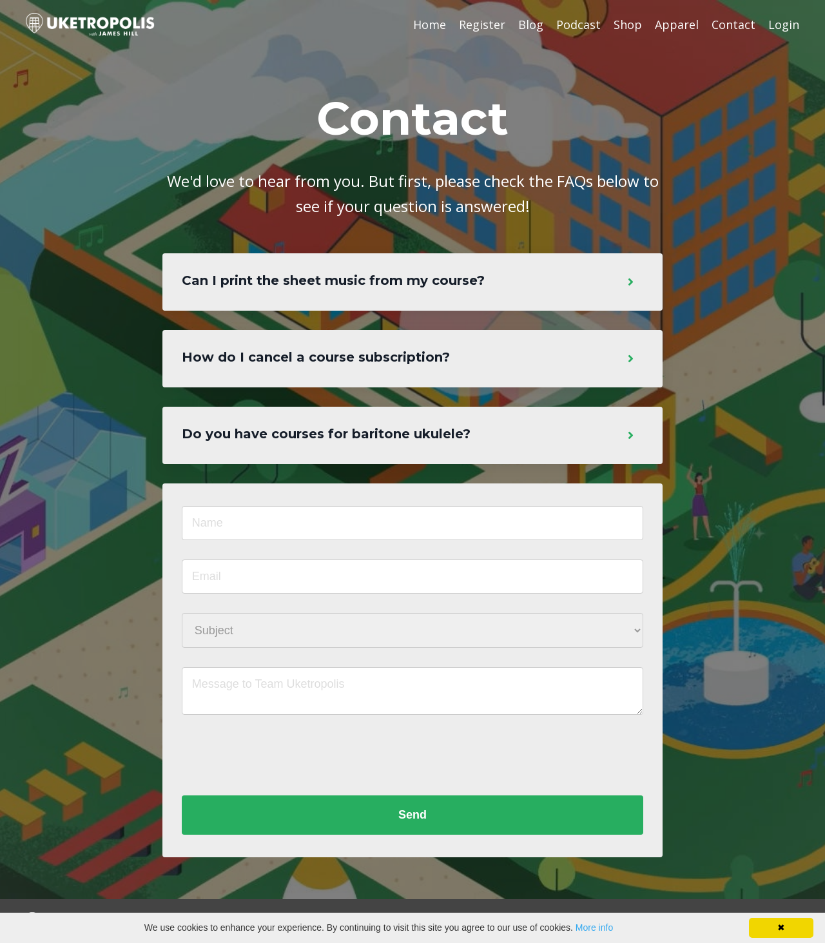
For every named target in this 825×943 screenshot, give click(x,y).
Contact (733, 24)
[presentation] (280, 757)
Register (482, 24)
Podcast (578, 24)
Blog (530, 24)
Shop (628, 24)
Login (783, 24)
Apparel (677, 24)
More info (594, 927)
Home (429, 24)
